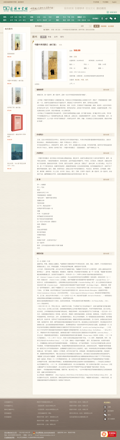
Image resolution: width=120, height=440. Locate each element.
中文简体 (96, 2)
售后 (64, 17)
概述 (64, 20)
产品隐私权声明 (9, 437)
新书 (11, 20)
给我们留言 (113, 12)
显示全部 (106, 90)
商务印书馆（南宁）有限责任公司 (47, 417)
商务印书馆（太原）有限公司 (78, 409)
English (114, 2)
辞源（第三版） (56, 30)
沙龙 (38, 17)
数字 (31, 20)
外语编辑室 (7, 417)
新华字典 (81, 30)
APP (49, 20)
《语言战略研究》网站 (44, 413)
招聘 (68, 20)
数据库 (45, 20)
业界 (11, 17)
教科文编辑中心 (9, 409)
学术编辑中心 (8, 406)
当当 (88, 20)
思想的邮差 (10, 54)
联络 (72, 17)
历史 (72, 20)
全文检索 (111, 26)
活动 (31, 17)
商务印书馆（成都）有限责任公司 (47, 421)
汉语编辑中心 (8, 402)
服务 (57, 17)
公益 (44, 17)
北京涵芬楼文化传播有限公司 (78, 417)
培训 (50, 17)
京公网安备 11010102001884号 (44, 432)
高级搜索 (103, 26)
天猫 (78, 20)
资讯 (4, 17)
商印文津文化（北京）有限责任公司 (80, 413)
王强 (75, 57)
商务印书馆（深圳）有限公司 (78, 406)
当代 (86, 80)
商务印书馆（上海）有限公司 (46, 424)
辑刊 (24, 20)
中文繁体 (105, 2)
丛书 (20, 20)
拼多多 (84, 20)
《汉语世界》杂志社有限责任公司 (47, 409)
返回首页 (21, 2)
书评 (24, 17)
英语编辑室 (7, 413)
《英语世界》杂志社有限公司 (46, 406)
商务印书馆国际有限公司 (45, 402)
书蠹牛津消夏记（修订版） (16, 80)
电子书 (39, 20)
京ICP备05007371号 (10, 432)
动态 (15, 17)
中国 (82, 80)
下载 (68, 17)
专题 (20, 17)
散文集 (77, 80)
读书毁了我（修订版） (14, 107)
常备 (15, 20)
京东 (84, 17)
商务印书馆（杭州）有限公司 (78, 402)
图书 (4, 20)
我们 (57, 20)
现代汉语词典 (90, 30)
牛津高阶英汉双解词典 (70, 30)
